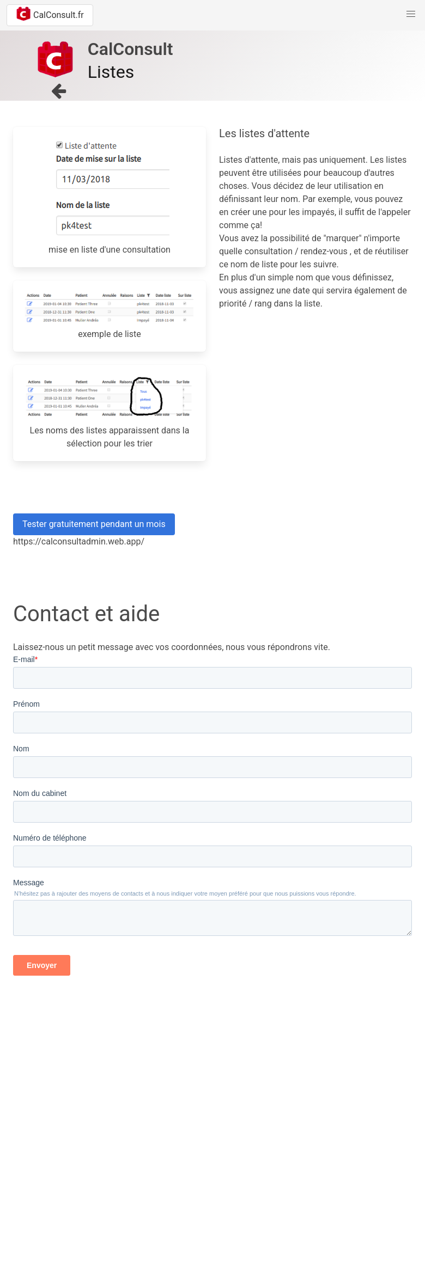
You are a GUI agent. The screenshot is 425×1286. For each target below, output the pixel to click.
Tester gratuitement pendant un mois (94, 524)
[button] (411, 14)
